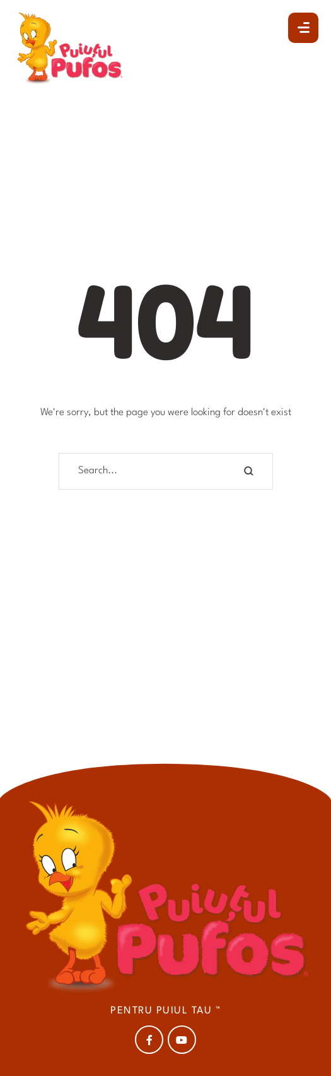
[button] (303, 28)
